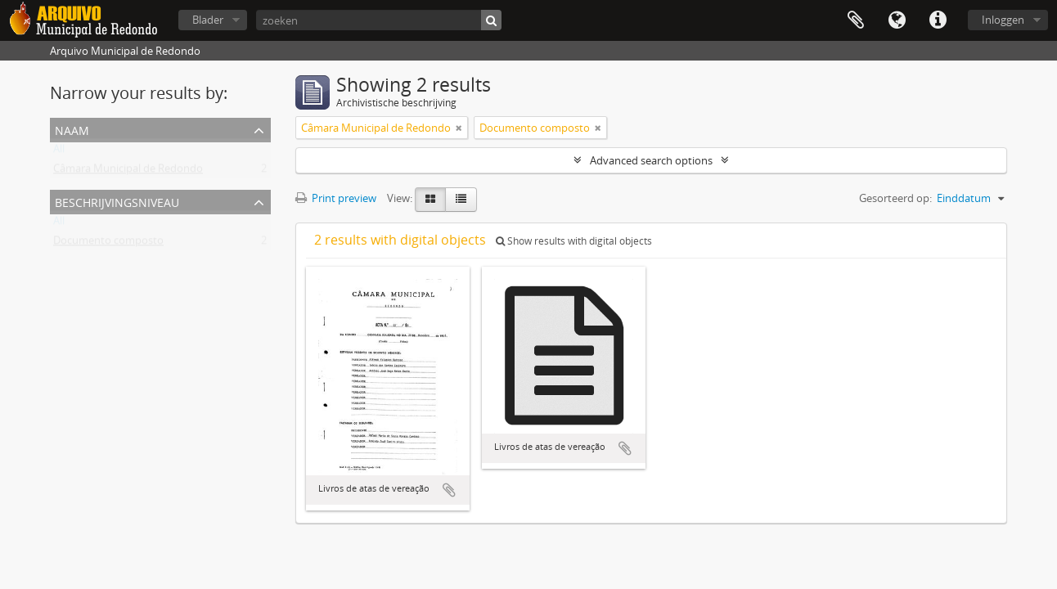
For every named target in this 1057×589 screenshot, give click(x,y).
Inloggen (1003, 19)
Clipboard (855, 20)
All (59, 152)
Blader (207, 19)
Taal (896, 20)
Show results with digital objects (574, 241)
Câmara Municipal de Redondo (128, 171)
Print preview (335, 198)
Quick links (937, 20)
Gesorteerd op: (895, 198)
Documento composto (108, 243)
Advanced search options (651, 160)
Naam (72, 129)
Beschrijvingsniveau (117, 201)
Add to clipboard (449, 490)
